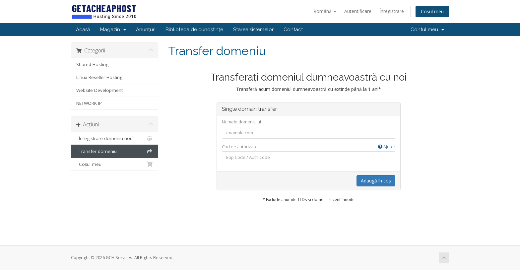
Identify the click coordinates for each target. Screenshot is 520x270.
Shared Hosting (92, 64)
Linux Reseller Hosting (99, 77)
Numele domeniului (241, 122)
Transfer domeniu (114, 151)
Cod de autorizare (308, 147)
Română (324, 11)
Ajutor (386, 147)
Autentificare (357, 11)
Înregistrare (391, 11)
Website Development (99, 90)
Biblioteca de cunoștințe (194, 30)
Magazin (113, 30)
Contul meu (427, 30)
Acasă (83, 30)
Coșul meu (432, 11)
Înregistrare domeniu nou (114, 138)
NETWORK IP (89, 103)
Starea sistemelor (253, 30)
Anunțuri (146, 30)
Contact (293, 30)
